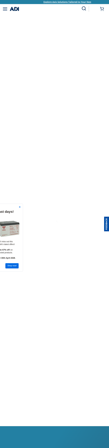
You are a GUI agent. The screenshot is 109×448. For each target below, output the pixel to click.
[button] (106, 224)
